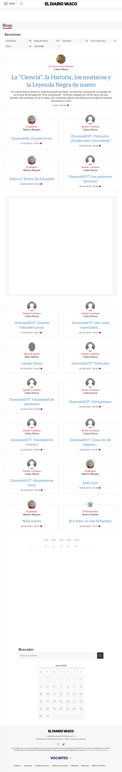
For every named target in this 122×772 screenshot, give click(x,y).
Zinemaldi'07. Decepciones (90, 401)
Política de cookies (98, 766)
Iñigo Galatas (32, 357)
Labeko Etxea (31, 363)
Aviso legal (28, 766)
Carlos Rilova (61, 69)
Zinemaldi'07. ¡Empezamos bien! (31, 482)
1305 (68, 541)
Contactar (17, 766)
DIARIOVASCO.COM (61, 731)
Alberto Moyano (32, 129)
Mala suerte (31, 521)
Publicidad (74, 766)
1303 (53, 541)
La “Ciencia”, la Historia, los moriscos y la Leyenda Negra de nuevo (61, 80)
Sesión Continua (90, 126)
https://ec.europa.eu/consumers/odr (95, 750)
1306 (76, 541)
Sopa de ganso (32, 354)
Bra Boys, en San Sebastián (90, 521)
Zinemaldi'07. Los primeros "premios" (90, 178)
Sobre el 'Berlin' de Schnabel (31, 178)
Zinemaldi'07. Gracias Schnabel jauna (31, 325)
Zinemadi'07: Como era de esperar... (90, 442)
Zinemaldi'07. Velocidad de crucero (31, 442)
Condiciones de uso (42, 766)
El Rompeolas (90, 511)
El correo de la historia (61, 66)
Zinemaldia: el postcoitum (31, 138)
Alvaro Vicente (90, 514)
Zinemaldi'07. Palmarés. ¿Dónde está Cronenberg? (90, 138)
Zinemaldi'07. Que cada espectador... (90, 325)
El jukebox (31, 126)
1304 (61, 541)
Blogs (7, 26)
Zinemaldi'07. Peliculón (90, 363)
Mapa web (85, 766)
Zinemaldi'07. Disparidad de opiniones (31, 401)
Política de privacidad (60, 766)
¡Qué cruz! (90, 482)
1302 (45, 541)
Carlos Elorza (90, 129)
